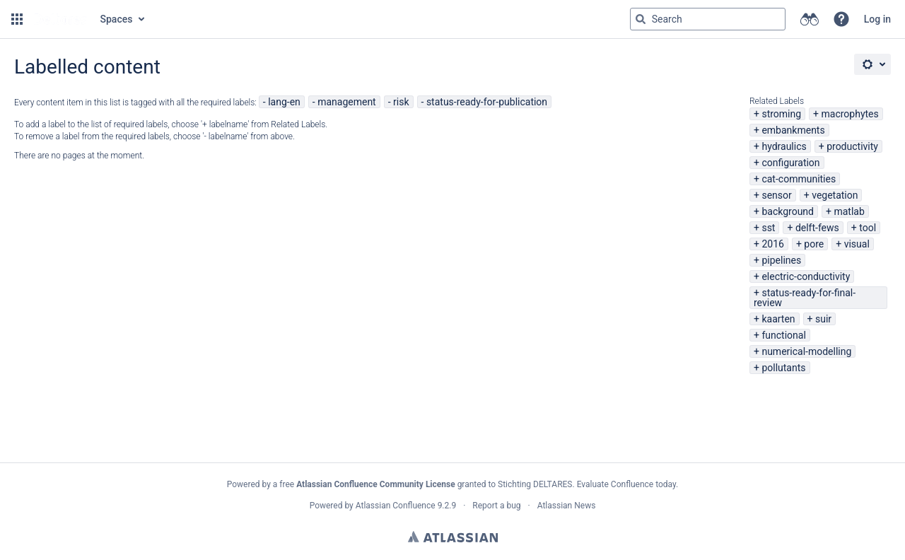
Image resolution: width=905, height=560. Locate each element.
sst (768, 227)
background (787, 211)
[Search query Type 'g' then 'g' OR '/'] (708, 19)
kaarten (778, 319)
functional (783, 335)
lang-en (284, 101)
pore (814, 244)
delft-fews (817, 227)
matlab (849, 211)
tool (867, 227)
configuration (790, 162)
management (346, 101)
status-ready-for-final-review (805, 297)
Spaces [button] (116, 19)
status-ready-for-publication (486, 101)
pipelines (781, 260)
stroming (781, 113)
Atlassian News (566, 506)
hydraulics (783, 146)
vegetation (835, 195)
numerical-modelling (806, 351)
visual (857, 244)
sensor (776, 195)
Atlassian (453, 536)
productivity (852, 146)
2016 (772, 244)
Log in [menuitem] (877, 19)
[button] (17, 19)
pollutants (783, 367)
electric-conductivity (805, 276)
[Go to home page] (60, 19)
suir (823, 319)
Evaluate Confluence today (626, 484)
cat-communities (798, 179)
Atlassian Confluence (396, 506)
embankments (792, 130)
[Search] (640, 19)
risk (401, 101)
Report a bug (496, 506)
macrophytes (850, 113)
